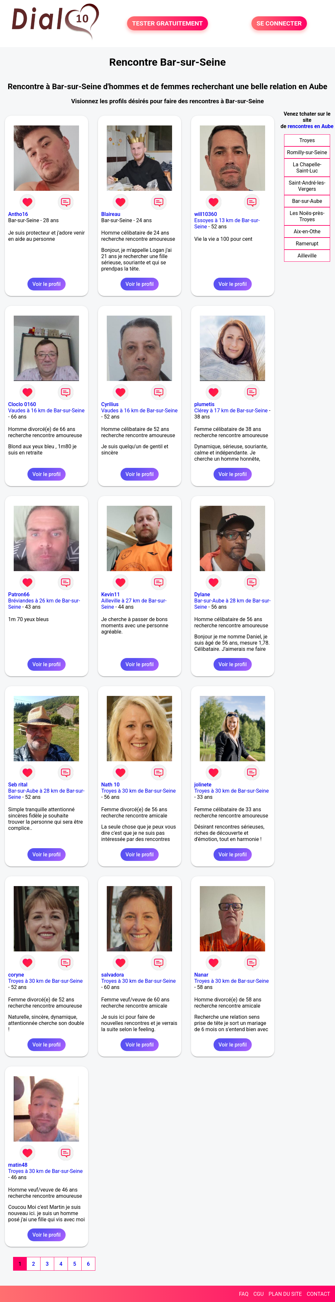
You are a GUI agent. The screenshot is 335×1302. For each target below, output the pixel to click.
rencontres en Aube (310, 126)
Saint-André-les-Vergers (307, 186)
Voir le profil (46, 284)
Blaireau (110, 214)
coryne (16, 975)
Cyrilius (110, 404)
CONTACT (318, 1294)
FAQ (243, 1294)
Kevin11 (110, 594)
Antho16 (18, 214)
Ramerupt (307, 243)
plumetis (204, 404)
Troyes (307, 140)
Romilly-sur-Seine (307, 152)
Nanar (201, 975)
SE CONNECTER (279, 23)
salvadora (112, 975)
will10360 (205, 214)
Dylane (202, 594)
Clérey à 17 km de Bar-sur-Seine (231, 410)
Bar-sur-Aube (307, 201)
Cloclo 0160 (22, 404)
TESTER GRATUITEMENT (167, 23)
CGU (258, 1294)
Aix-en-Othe (307, 231)
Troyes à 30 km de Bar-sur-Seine (138, 791)
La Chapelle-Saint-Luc (307, 167)
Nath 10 (110, 785)
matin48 (17, 1165)
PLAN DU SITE (285, 1294)
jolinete (203, 785)
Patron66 (19, 594)
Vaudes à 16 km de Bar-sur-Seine (46, 410)
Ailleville (306, 256)
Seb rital (17, 785)
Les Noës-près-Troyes (307, 216)
